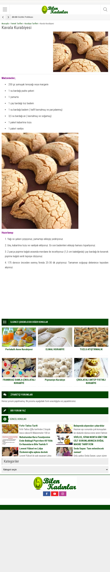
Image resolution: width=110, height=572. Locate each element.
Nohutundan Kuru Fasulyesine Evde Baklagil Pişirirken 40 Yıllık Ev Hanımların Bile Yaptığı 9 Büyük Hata (35, 442)
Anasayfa (5, 23)
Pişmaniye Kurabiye (55, 379)
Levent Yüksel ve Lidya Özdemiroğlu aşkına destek (33, 450)
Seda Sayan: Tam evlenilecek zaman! (89, 450)
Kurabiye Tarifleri (31, 23)
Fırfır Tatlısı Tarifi (28, 425)
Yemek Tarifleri (17, 23)
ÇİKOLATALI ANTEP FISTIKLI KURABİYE (91, 381)
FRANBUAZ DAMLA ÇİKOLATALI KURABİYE (19, 381)
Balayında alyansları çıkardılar (89, 425)
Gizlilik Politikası (22, 17)
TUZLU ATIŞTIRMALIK (91, 349)
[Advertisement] (26, 51)
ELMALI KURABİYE (55, 349)
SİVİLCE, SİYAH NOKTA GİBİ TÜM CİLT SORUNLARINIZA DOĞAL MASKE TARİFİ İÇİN (90, 441)
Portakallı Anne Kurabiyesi (19, 349)
